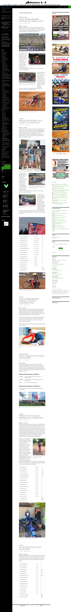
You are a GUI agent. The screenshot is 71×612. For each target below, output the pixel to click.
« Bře (2, 172)
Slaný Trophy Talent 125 (5, 142)
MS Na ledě (4, 124)
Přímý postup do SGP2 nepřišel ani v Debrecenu (31, 417)
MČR (2, 61)
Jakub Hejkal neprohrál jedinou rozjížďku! (60, 184)
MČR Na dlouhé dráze (5, 75)
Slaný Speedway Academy (6, 140)
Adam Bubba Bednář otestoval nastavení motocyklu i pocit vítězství (59, 223)
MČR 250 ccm (4, 65)
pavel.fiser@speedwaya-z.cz (56, 274)
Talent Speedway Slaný (5, 146)
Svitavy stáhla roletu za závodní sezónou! (60, 192)
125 (2, 88)
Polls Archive (54, 252)
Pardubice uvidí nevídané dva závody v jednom (60, 213)
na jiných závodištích (5, 130)
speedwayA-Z (4, 154)
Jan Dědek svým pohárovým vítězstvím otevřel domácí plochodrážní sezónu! (61, 186)
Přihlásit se (66, 6)
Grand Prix (3, 54)
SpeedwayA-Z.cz (5, 6)
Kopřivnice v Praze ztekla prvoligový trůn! (60, 194)
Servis (2, 150)
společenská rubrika (4, 155)
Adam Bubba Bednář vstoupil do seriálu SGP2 (31, 20)
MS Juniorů (25, 17)
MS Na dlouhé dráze (5, 123)
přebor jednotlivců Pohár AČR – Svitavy (6, 211)
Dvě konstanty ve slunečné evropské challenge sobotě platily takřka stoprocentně (5, 45)
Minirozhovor (4, 109)
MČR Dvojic (4, 66)
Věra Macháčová (27, 23)
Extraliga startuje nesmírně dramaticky (58, 227)
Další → (41, 605)
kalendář (3, 62)
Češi (53, 246)
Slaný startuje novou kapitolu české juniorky (59, 220)
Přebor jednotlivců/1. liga (6, 85)
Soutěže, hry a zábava (5, 151)
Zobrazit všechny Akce (6, 216)
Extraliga (3, 53)
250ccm (3, 89)
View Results (61, 250)
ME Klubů (3, 105)
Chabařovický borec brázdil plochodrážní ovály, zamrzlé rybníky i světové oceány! (61, 191)
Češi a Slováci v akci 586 (5, 36)
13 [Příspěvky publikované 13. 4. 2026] (2, 168)
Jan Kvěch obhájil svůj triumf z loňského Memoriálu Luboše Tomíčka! (60, 203)
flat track (3, 114)
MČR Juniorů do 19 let (5, 74)
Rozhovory (3, 149)
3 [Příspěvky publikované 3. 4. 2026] (7, 165)
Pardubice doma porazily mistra (57, 215)
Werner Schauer (27, 124)
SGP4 (3, 126)
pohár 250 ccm (4, 135)
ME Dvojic (3, 96)
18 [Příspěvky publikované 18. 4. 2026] (8, 168)
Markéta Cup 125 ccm (5, 132)
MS (2, 110)
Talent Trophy (4, 147)
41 (37, 605)
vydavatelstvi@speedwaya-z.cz (60, 264)
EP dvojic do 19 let (5, 92)
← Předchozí (22, 605)
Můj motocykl (4, 128)
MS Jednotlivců (4, 118)
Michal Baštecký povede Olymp (57, 225)
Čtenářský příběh (4, 58)
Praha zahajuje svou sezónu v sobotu (58, 218)
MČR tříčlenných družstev (6, 80)
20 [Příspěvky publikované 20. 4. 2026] (2, 169)
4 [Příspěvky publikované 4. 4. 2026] (8, 165)
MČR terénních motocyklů (6, 78)
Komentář (21, 17)
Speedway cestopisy (4, 153)
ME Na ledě (4, 106)
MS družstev (4, 117)
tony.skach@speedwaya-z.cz (57, 270)
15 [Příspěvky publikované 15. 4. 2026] (4, 168)
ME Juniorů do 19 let (5, 102)
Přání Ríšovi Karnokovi (5, 37)
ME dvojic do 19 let (5, 97)
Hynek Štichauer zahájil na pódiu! (58, 188)
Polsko (3, 136)
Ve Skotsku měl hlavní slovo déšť (30, 548)
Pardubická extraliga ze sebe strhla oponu (59, 217)
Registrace (61, 6)
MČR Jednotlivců (4, 69)
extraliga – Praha (6, 191)
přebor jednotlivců (5, 84)
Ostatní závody (4, 131)
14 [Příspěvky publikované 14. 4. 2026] (3, 168)
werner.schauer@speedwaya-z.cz (57, 278)
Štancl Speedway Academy (5, 157)
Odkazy (3, 178)
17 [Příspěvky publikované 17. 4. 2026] (7, 168)
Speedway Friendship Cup (6, 144)
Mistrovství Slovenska (5, 134)
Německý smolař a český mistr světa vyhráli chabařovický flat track (6, 39)
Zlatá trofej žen (4, 127)
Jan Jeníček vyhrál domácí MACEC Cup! (60, 195)
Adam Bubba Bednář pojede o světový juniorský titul (29, 301)
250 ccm (3, 113)
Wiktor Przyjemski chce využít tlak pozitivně (30, 122)
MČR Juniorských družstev (6, 70)
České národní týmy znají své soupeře (31, 357)
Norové (54, 247)
